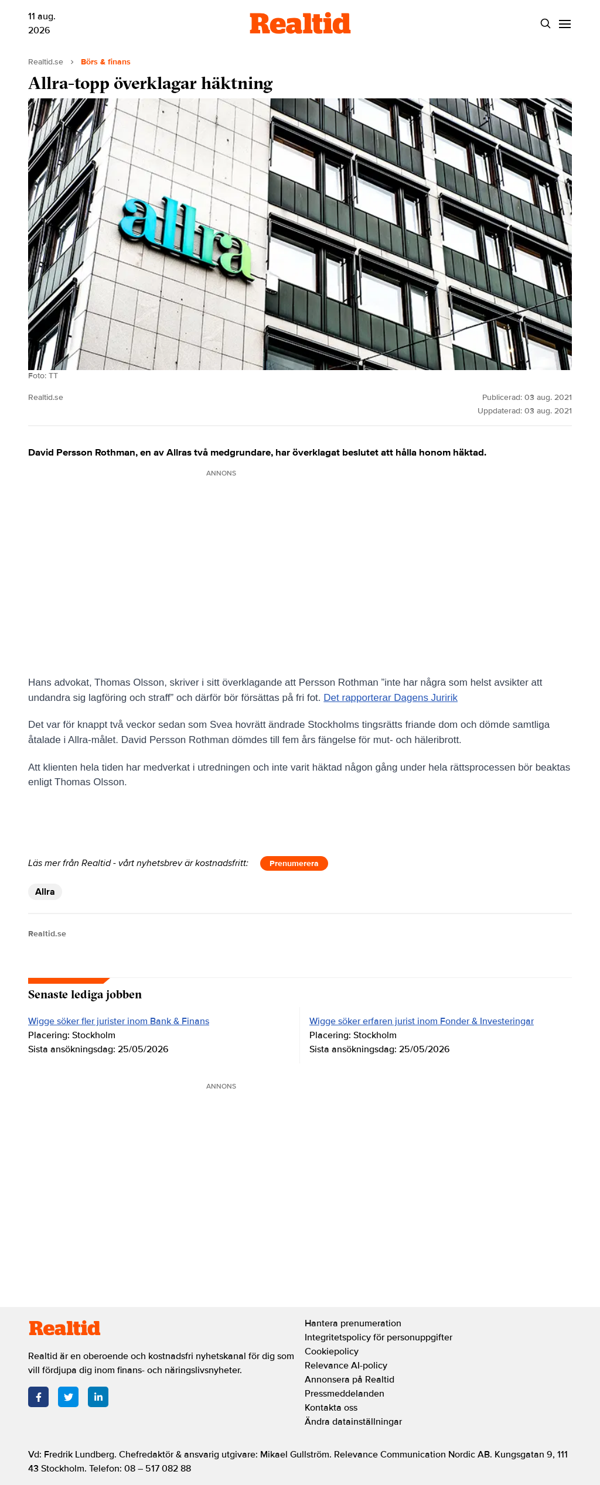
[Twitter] (68, 1397)
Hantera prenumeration (353, 1323)
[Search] (545, 23)
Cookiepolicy (332, 1351)
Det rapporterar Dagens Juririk (390, 697)
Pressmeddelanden (344, 1394)
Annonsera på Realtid (349, 1379)
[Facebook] (38, 1397)
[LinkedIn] (98, 1397)
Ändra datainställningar (353, 1422)
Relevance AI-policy (346, 1365)
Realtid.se (45, 62)
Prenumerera (294, 863)
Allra (45, 892)
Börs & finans (106, 62)
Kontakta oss (331, 1408)
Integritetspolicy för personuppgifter (378, 1337)
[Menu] (564, 23)
